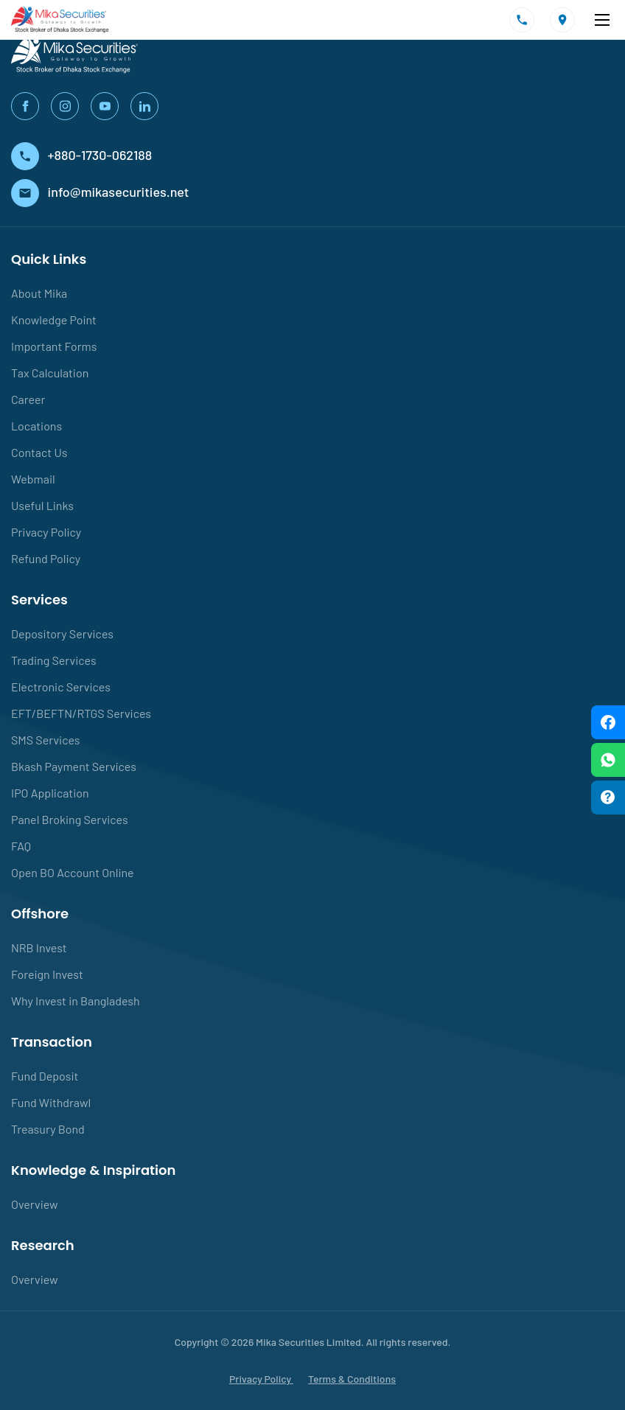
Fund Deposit (44, 1076)
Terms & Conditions (352, 1378)
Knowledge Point (54, 320)
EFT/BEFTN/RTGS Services (81, 713)
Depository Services (62, 634)
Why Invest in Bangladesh (75, 1001)
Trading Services (54, 660)
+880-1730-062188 (81, 155)
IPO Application (50, 793)
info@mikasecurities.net (100, 192)
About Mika (39, 293)
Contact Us (39, 452)
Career (28, 399)
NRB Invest (39, 947)
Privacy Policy (46, 532)
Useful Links (42, 505)
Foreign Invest (47, 974)
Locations (36, 426)
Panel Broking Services (69, 819)
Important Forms (54, 346)
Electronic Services (61, 687)
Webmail (33, 479)
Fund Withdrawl (51, 1102)
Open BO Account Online (72, 872)
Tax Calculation (49, 373)
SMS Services (45, 740)
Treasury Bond (48, 1129)
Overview (34, 1204)
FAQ (21, 846)
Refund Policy (45, 558)
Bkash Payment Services (73, 766)
